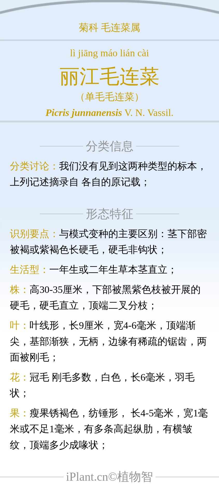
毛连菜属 (120, 27)
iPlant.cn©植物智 (109, 476)
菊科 (88, 27)
